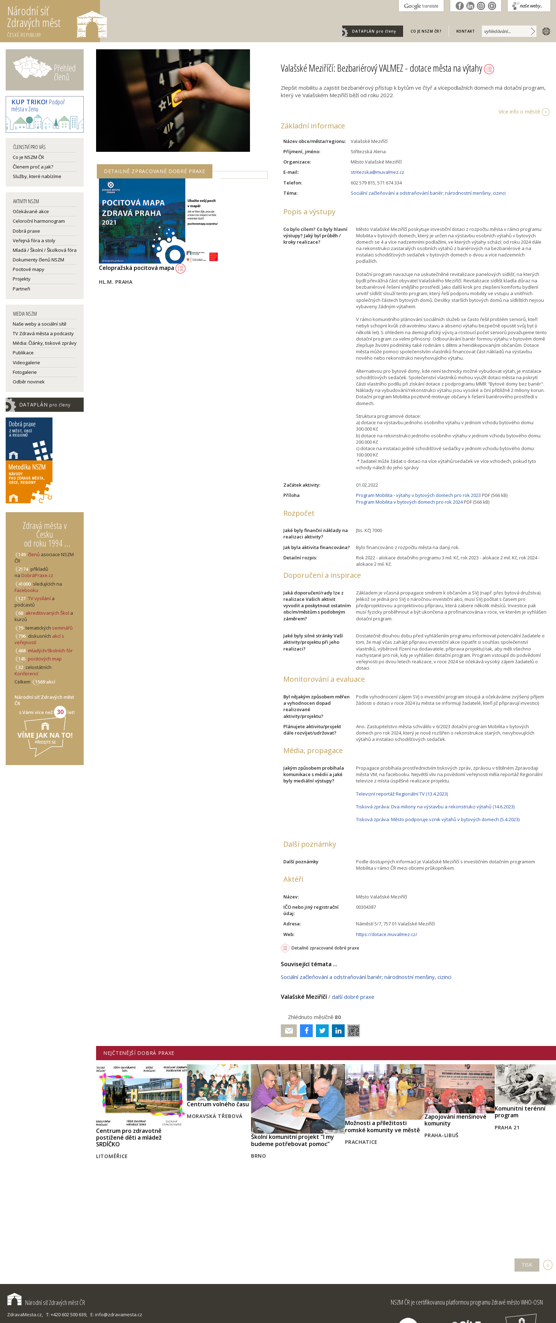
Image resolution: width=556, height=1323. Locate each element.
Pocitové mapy (28, 269)
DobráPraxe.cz (37, 575)
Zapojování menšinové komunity (455, 1120)
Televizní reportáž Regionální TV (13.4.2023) (402, 794)
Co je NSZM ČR (28, 157)
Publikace (23, 352)
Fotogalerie (25, 372)
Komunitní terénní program (520, 1112)
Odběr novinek (29, 381)
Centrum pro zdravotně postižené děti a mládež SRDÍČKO (129, 1137)
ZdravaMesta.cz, (25, 1314)
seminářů (62, 628)
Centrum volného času (218, 1104)
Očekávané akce (31, 211)
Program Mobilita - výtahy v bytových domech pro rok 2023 (418, 495)
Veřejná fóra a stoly (34, 240)
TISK (527, 1264)
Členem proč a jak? (33, 167)
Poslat (289, 1031)
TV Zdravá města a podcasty (43, 333)
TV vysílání (39, 598)
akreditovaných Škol (47, 613)
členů (34, 554)
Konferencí (26, 673)
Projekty (21, 279)
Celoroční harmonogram (39, 221)
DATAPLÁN (374, 31)
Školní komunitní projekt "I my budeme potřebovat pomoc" (292, 1140)
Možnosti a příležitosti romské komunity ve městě (382, 1126)
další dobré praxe (353, 996)
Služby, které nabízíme (37, 176)
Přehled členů (65, 72)
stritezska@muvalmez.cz (377, 172)
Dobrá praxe (26, 231)
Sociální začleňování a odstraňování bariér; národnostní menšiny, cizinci (428, 193)
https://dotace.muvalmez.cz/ (386, 934)
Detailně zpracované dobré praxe (325, 948)
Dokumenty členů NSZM (38, 259)
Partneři (21, 289)
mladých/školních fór (50, 650)
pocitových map (45, 658)
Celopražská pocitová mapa (142, 268)
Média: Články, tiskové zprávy (45, 343)
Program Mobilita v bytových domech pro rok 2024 (409, 502)
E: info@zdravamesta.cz (116, 1314)
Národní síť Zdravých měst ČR (46, 1302)
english (544, 31)
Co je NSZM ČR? (426, 31)
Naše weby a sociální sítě (39, 324)
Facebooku (26, 590)
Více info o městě (519, 111)
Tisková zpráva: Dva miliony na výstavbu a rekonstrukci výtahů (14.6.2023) (435, 806)
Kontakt (465, 31)
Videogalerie (26, 362)
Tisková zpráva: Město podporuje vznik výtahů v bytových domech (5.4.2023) (437, 819)
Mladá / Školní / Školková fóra (45, 250)
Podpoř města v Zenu (38, 105)
